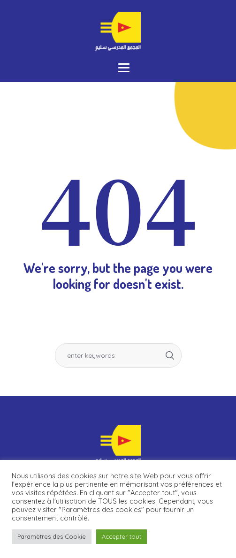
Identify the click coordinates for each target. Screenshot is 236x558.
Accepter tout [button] (121, 536)
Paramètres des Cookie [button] (51, 536)
